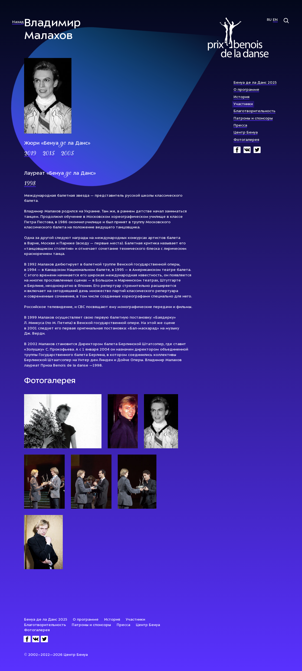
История (242, 97)
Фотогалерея (246, 140)
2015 (48, 154)
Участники (243, 104)
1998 (30, 184)
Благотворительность (254, 111)
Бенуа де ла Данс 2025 (255, 83)
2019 (30, 154)
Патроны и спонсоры (253, 118)
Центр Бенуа (246, 133)
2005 (67, 154)
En (275, 20)
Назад (18, 22)
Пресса (240, 126)
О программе (246, 90)
